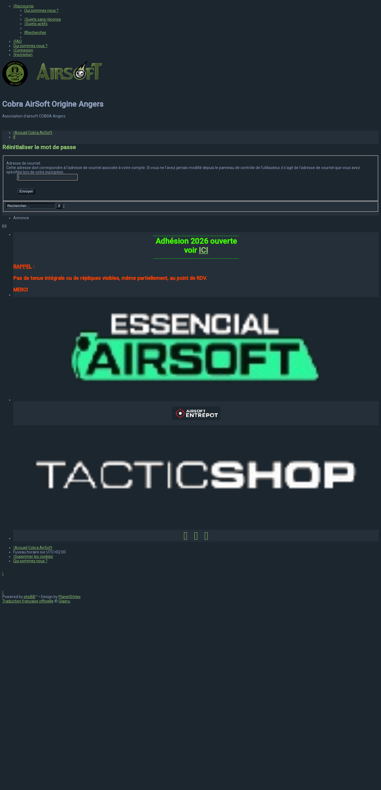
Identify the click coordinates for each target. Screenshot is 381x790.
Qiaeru (64, 785)
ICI (203, 434)
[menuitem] (41, 10)
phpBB (29, 781)
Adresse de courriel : (24, 348)
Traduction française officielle (28, 785)
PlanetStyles (70, 781)
